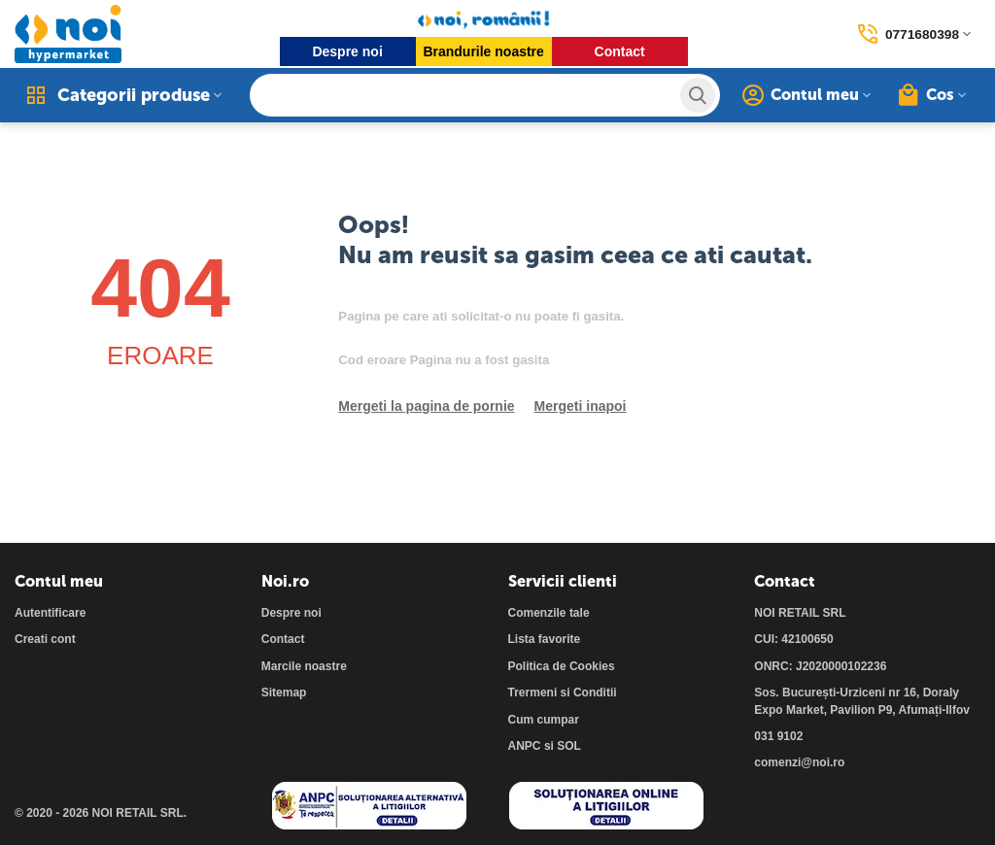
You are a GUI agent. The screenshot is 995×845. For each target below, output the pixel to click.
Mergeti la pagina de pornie (426, 406)
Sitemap (284, 692)
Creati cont (45, 639)
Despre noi (347, 51)
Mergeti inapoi (580, 406)
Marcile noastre (304, 666)
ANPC (524, 746)
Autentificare (50, 613)
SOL (569, 746)
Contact (619, 51)
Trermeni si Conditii (562, 692)
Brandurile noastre (483, 51)
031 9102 (778, 736)
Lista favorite (544, 639)
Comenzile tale (549, 613)
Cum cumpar (543, 720)
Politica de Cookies (561, 666)
